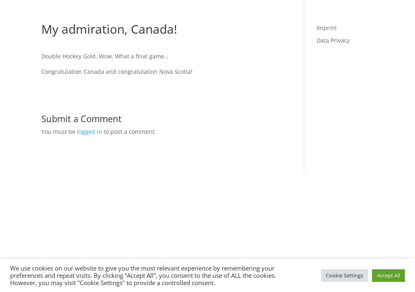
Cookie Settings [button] (344, 275)
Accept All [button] (388, 275)
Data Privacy (333, 40)
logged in (89, 131)
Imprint (327, 28)
